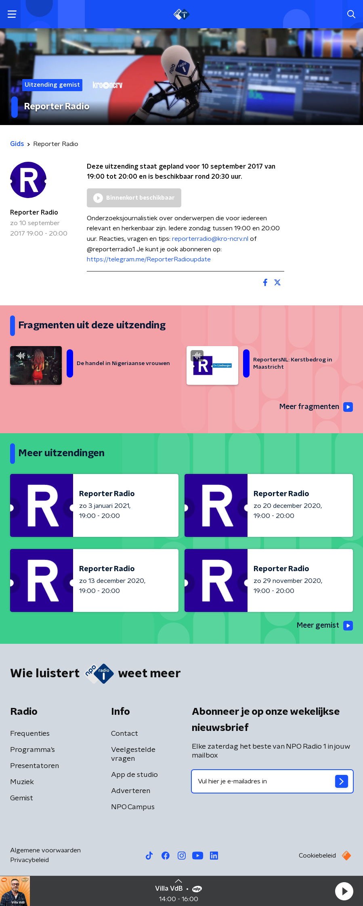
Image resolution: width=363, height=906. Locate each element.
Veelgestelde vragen (133, 755)
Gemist (21, 798)
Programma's (32, 750)
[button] (344, 891)
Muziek (22, 782)
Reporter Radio (34, 212)
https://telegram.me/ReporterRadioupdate (149, 259)
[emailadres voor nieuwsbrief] (272, 781)
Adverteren (130, 791)
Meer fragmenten (315, 407)
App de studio (134, 775)
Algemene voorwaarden (45, 851)
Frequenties (30, 734)
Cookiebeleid (317, 856)
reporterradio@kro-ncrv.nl (210, 239)
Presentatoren (34, 766)
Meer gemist (324, 625)
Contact (124, 734)
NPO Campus (133, 807)
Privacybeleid (29, 860)
